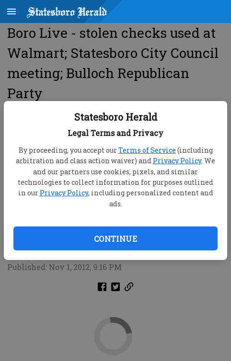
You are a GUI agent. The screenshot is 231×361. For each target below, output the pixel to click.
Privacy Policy (177, 160)
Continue (115, 239)
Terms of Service (147, 150)
